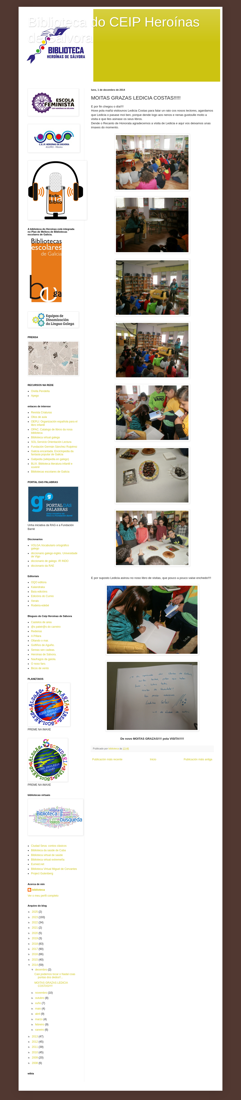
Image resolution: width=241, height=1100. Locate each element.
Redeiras (36, 631)
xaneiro (40, 1029)
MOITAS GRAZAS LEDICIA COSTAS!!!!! (51, 984)
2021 (35, 927)
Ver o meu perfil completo (43, 895)
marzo (39, 1019)
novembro (41, 992)
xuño (38, 1003)
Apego (35, 395)
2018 (35, 943)
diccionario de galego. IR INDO (49, 561)
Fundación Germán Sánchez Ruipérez (54, 446)
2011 (35, 1047)
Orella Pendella (40, 391)
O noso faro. (38, 663)
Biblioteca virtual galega (45, 437)
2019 (35, 938)
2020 (35, 933)
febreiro (40, 1024)
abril (38, 1013)
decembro (41, 969)
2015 (35, 959)
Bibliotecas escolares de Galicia (50, 471)
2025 (35, 911)
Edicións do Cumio (42, 596)
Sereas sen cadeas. (43, 649)
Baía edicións (39, 591)
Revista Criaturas (41, 412)
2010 (35, 1052)
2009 (35, 1057)
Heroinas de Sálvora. (43, 654)
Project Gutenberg (42, 873)
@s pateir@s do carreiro (45, 626)
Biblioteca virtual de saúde (47, 855)
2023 (35, 917)
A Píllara (36, 636)
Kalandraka (38, 587)
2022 (35, 922)
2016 (35, 954)
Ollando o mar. (40, 640)
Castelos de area (41, 622)
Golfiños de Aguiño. (43, 645)
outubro (40, 998)
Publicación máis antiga (198, 759)
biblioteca (38, 889)
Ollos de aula (39, 417)
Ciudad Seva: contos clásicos (49, 845)
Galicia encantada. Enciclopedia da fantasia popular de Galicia (52, 453)
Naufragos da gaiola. (43, 659)
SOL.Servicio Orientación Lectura (51, 442)
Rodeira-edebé (40, 605)
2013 (35, 1036)
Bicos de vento (40, 668)
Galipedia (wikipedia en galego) (50, 459)
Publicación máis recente (107, 759)
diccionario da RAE (42, 565)
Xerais (35, 600)
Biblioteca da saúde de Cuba (48, 850)
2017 (35, 949)
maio (38, 1008)
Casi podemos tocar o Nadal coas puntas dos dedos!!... (54, 976)
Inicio (153, 759)
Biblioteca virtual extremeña (47, 859)
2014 (35, 964)
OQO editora (38, 582)
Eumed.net (37, 864)
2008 (35, 1063)
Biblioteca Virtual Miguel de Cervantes (54, 869)
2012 (35, 1041)
